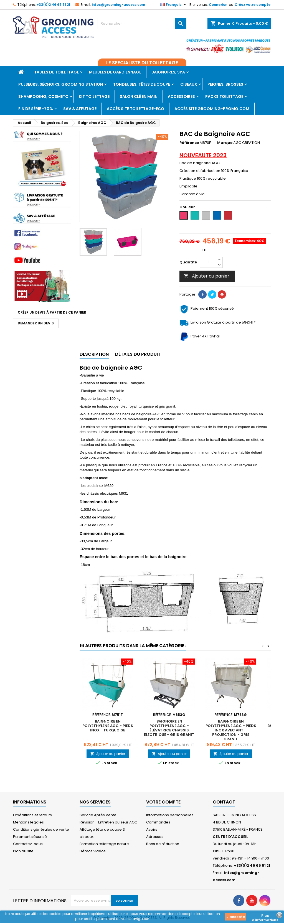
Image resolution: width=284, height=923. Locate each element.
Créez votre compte (252, 4)
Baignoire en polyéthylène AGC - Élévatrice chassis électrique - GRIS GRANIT (169, 728)
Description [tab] (94, 354)
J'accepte (236, 916)
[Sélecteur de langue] (173, 4)
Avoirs (151, 829)
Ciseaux (188, 84)
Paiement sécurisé (30, 836)
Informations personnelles (170, 815)
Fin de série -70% (35, 108)
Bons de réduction (162, 843)
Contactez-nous (28, 843)
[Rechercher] (142, 23)
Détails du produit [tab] (138, 354)
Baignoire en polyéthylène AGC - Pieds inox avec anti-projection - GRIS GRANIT (231, 730)
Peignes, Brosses (225, 84)
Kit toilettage (94, 96)
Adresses (154, 836)
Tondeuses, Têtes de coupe (141, 84)
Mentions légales (28, 822)
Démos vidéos (93, 851)
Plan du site (23, 851)
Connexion (218, 4)
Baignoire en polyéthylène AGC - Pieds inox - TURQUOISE (107, 726)
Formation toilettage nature (104, 843)
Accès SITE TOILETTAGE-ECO (135, 108)
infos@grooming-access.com (118, 4)
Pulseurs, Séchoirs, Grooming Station (60, 84)
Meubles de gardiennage (115, 72)
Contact (224, 802)
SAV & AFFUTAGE (80, 108)
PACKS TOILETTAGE (224, 96)
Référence (189, 142)
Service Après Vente (98, 815)
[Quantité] (208, 262)
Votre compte (163, 802)
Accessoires (181, 96)
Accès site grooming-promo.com (211, 108)
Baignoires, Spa (168, 72)
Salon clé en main (139, 96)
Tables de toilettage (56, 72)
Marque (224, 142)
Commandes (158, 822)
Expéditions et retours (32, 815)
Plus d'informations (265, 916)
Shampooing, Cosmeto (43, 96)
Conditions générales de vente (41, 829)
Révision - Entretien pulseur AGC (108, 822)
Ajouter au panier (206, 276)
